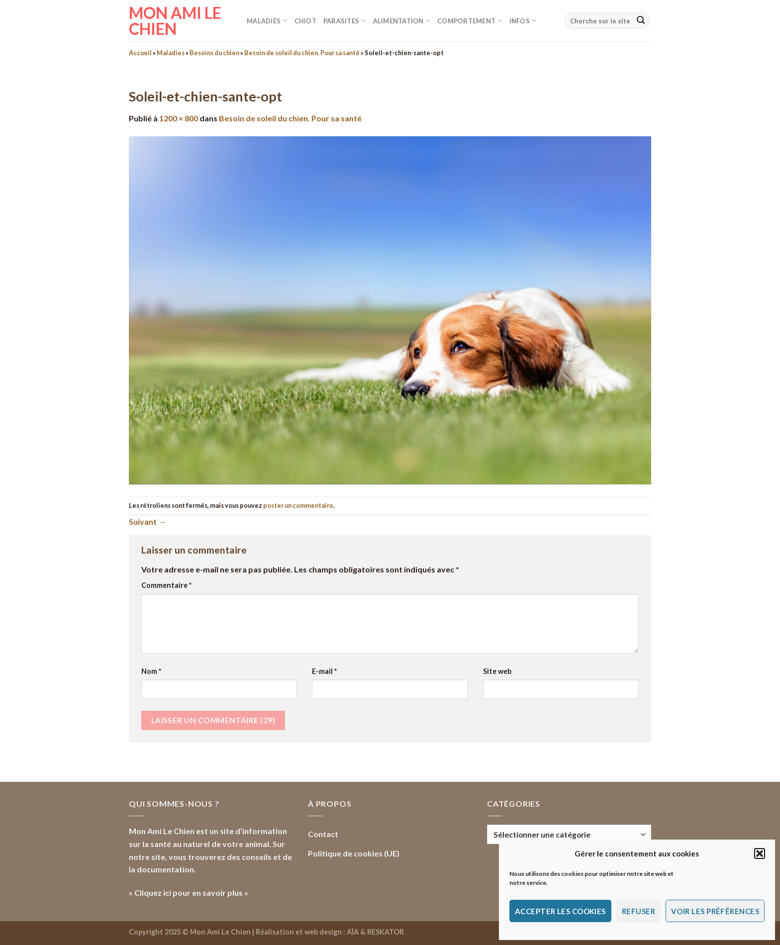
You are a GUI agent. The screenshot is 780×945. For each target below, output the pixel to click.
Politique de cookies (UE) (353, 853)
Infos (523, 20)
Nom (151, 671)
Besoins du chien (214, 53)
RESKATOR (385, 932)
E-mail (324, 671)
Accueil (140, 53)
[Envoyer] (640, 20)
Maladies (267, 20)
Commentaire (166, 585)
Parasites (344, 20)
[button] (760, 853)
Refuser (638, 911)
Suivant (147, 521)
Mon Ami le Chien (175, 21)
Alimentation (402, 20)
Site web (497, 671)
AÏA (353, 932)
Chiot (305, 21)
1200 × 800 (178, 118)
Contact (323, 834)
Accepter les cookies (560, 911)
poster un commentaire (298, 505)
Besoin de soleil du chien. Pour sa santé (302, 53)
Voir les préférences (715, 911)
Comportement (469, 20)
